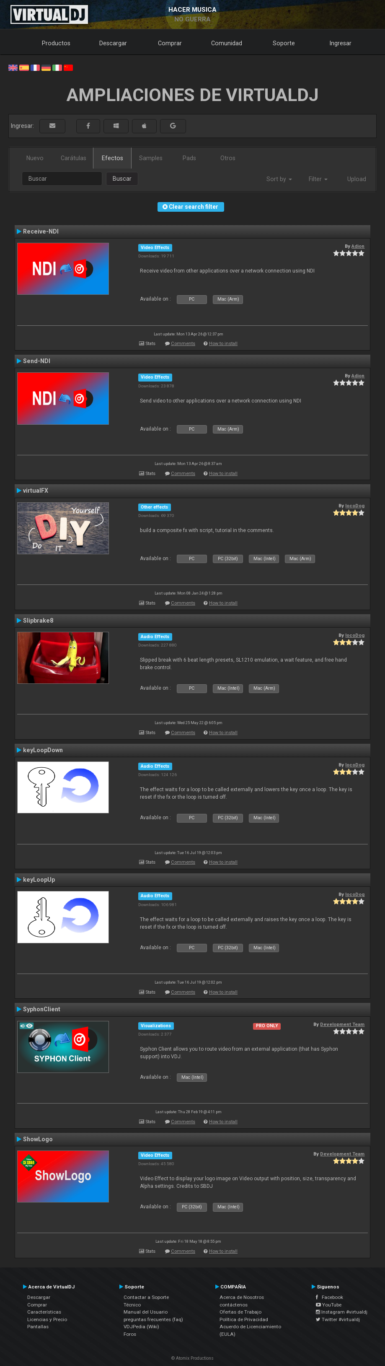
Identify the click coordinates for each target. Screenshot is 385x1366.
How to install (223, 343)
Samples (151, 158)
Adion (357, 246)
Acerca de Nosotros (242, 1297)
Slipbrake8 (38, 620)
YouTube (328, 1305)
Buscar (122, 178)
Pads (189, 158)
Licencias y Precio (47, 1319)
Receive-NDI (41, 231)
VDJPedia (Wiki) (141, 1327)
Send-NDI (36, 361)
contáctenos (234, 1305)
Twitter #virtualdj (338, 1319)
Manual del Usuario (146, 1312)
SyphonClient (41, 1009)
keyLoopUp (39, 879)
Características (44, 1312)
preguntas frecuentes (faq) (153, 1319)
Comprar (170, 43)
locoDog (354, 506)
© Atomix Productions (192, 1358)
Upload (356, 179)
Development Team (342, 1024)
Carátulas (73, 158)
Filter (318, 179)
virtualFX (35, 490)
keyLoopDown (43, 750)
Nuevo (35, 158)
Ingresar (340, 43)
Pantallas (38, 1327)
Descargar (113, 43)
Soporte (284, 43)
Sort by (279, 179)
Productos (56, 43)
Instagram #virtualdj (341, 1312)
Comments (183, 343)
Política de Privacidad (244, 1319)
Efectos (112, 158)
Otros (227, 158)
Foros (130, 1334)
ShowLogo (38, 1139)
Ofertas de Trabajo (240, 1312)
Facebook (329, 1297)
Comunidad (226, 43)
